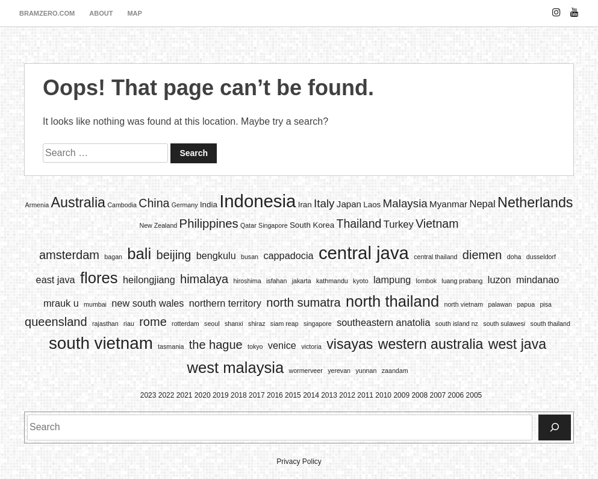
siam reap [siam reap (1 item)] (284, 323)
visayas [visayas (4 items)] (349, 344)
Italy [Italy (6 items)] (324, 203)
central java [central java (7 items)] (364, 253)
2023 (148, 395)
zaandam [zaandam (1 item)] (395, 370)
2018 (239, 395)
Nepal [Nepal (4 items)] (482, 204)
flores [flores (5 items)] (99, 277)
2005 (474, 395)
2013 (329, 395)
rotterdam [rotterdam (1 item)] (185, 323)
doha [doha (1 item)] (514, 256)
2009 (401, 395)
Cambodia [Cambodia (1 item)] (122, 204)
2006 (456, 395)
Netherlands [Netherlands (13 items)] (535, 202)
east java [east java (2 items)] (55, 279)
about (101, 13)
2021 (184, 395)
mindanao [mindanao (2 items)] (537, 279)
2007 (437, 395)
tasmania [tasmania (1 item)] (171, 346)
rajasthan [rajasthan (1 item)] (105, 323)
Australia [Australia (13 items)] (78, 202)
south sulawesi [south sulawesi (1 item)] (504, 323)
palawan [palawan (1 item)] (500, 304)
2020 (203, 395)
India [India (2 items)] (208, 204)
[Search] (554, 427)
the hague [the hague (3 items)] (216, 344)
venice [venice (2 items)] (282, 345)
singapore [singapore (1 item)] (318, 323)
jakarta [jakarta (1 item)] (301, 280)
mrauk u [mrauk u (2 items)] (61, 303)
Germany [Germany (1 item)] (185, 204)
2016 (275, 395)
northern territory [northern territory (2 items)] (225, 303)
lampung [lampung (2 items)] (392, 279)
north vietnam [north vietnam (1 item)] (463, 304)
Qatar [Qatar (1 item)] (248, 225)
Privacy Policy (299, 461)
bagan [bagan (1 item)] (113, 256)
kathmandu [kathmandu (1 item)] (332, 280)
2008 (419, 395)
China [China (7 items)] (154, 203)
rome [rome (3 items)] (153, 321)
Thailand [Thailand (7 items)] (358, 223)
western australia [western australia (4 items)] (431, 344)
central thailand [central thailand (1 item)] (435, 256)
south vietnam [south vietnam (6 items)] (101, 343)
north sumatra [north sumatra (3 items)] (303, 302)
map (134, 13)
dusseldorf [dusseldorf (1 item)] (541, 256)
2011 (365, 395)
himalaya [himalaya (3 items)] (204, 279)
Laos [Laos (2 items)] (372, 204)
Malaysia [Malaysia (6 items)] (405, 203)
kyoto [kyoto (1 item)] (360, 280)
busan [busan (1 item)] (249, 256)
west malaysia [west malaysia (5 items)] (235, 367)
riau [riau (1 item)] (128, 323)
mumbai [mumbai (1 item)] (95, 304)
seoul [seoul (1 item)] (211, 323)
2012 (347, 395)
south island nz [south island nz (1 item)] (456, 323)
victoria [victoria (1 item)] (311, 346)
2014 (311, 395)
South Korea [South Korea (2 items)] (312, 225)
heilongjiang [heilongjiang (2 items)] (149, 279)
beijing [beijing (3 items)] (174, 254)
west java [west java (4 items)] (517, 344)
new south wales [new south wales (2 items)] (147, 303)
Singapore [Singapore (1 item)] (273, 225)
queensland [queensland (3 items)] (56, 321)
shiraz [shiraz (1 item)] (256, 323)
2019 (221, 395)
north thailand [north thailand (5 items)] (392, 301)
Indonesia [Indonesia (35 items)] (257, 201)
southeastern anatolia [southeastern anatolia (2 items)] (383, 322)
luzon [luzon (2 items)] (499, 279)
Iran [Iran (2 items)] (305, 204)
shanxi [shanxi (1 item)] (234, 323)
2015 (293, 395)
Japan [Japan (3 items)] (349, 204)
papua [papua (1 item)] (526, 304)
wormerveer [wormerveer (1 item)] (306, 370)
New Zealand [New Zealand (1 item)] (158, 225)
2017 (257, 395)
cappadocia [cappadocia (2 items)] (288, 255)
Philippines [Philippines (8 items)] (208, 223)
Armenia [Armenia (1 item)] (37, 204)
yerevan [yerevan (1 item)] (339, 370)
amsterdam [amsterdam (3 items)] (69, 254)
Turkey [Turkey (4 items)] (399, 224)
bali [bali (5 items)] (139, 253)
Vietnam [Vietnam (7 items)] (437, 223)
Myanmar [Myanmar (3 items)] (448, 204)
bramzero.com (47, 13)
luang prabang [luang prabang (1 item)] (461, 280)
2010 (383, 395)
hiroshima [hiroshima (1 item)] (247, 280)
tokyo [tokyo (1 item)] (255, 346)
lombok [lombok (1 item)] (426, 280)
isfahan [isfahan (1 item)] (276, 280)
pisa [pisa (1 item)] (546, 304)
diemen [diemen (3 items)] (482, 254)
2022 (166, 395)
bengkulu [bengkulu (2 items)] (216, 255)
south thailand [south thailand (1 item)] (550, 323)
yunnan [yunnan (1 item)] (365, 370)
